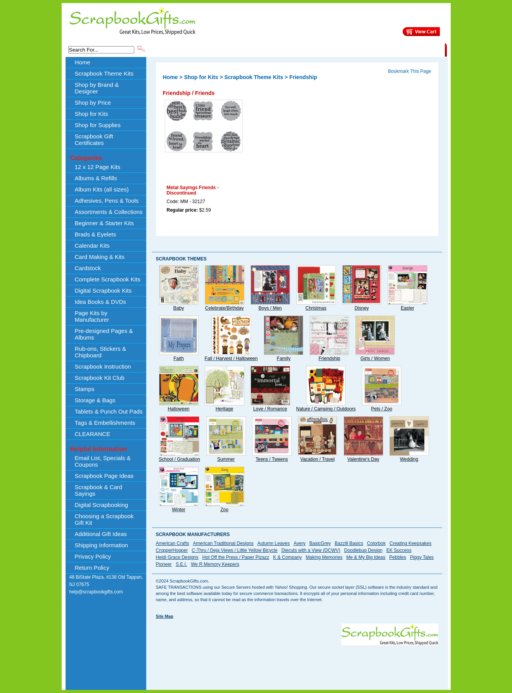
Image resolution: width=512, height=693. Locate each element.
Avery (299, 543)
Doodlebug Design (363, 550)
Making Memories (324, 557)
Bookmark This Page (409, 71)
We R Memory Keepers (215, 564)
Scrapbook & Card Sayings (99, 490)
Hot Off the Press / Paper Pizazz (236, 557)
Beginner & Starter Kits (104, 223)
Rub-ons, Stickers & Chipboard (100, 352)
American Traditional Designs (223, 543)
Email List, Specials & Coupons (103, 461)
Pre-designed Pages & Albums (104, 334)
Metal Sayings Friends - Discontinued (193, 190)
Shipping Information (363, 49)
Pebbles (397, 557)
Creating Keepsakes (410, 543)
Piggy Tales (422, 557)
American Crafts (172, 543)
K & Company (287, 557)
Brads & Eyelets (95, 234)
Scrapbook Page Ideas (104, 475)
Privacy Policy (93, 556)
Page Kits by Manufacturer (92, 316)
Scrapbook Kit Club (100, 377)
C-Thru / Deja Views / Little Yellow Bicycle (234, 550)
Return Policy (92, 567)
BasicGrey (319, 543)
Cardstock (88, 268)
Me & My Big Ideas (366, 557)
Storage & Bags (95, 400)
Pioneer (164, 564)
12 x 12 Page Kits (98, 167)
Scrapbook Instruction (103, 366)
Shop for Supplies (98, 125)
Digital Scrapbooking (101, 505)
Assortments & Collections (109, 212)
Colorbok (376, 543)
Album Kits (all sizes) (102, 189)
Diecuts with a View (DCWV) (310, 550)
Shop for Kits (91, 113)
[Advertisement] (297, 662)
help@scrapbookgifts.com (96, 592)
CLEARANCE (409, 49)
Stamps (85, 389)
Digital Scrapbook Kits (103, 290)
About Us (322, 49)
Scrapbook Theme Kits (175, 49)
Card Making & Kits (100, 256)
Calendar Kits (92, 245)
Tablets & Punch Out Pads (109, 411)
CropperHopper (172, 550)
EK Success (399, 550)
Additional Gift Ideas (101, 534)
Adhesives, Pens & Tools (107, 200)
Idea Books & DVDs (100, 301)
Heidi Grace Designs (177, 557)
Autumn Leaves (274, 543)
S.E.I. (181, 564)
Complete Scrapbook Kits (107, 279)
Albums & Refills (96, 178)
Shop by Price (289, 49)
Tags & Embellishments (105, 422)
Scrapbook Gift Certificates (94, 139)
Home (82, 62)
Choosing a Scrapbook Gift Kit (104, 519)
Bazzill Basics (349, 543)
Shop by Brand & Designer (237, 49)
